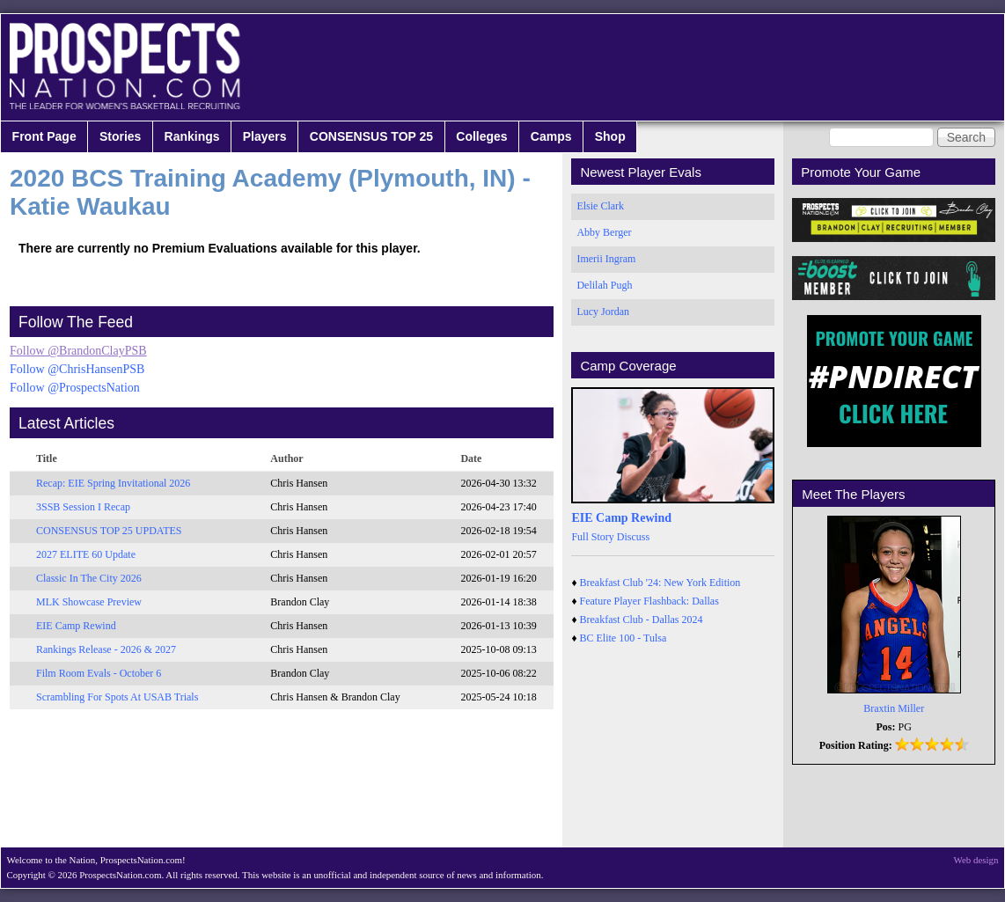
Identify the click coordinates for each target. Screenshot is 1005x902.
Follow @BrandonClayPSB (78, 350)
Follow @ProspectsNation (75, 387)
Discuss (633, 537)
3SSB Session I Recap (83, 507)
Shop (610, 136)
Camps (551, 136)
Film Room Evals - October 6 (98, 673)
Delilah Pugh (604, 285)
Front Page (44, 136)
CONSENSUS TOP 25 (371, 136)
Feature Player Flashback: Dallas (649, 601)
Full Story (592, 537)
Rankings (192, 136)
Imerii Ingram (605, 259)
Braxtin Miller (893, 708)
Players (265, 136)
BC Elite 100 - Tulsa (623, 638)
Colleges (481, 136)
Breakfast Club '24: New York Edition (660, 582)
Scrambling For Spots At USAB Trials (117, 697)
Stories (120, 136)
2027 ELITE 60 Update (86, 554)
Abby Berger (603, 232)
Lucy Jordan (602, 311)
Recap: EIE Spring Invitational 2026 (113, 483)
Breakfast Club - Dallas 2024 (641, 619)
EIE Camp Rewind (76, 626)
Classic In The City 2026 (89, 578)
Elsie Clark (600, 206)
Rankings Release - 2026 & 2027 (106, 649)
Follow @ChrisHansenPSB (77, 369)
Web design (976, 859)
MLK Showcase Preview (89, 602)
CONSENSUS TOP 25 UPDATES (109, 530)
